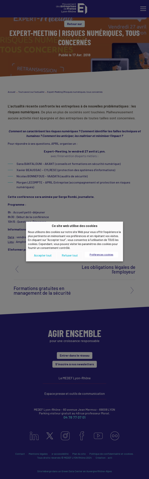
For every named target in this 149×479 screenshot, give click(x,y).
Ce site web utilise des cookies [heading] (74, 226)
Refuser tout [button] (70, 255)
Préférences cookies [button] (101, 254)
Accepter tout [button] (43, 255)
